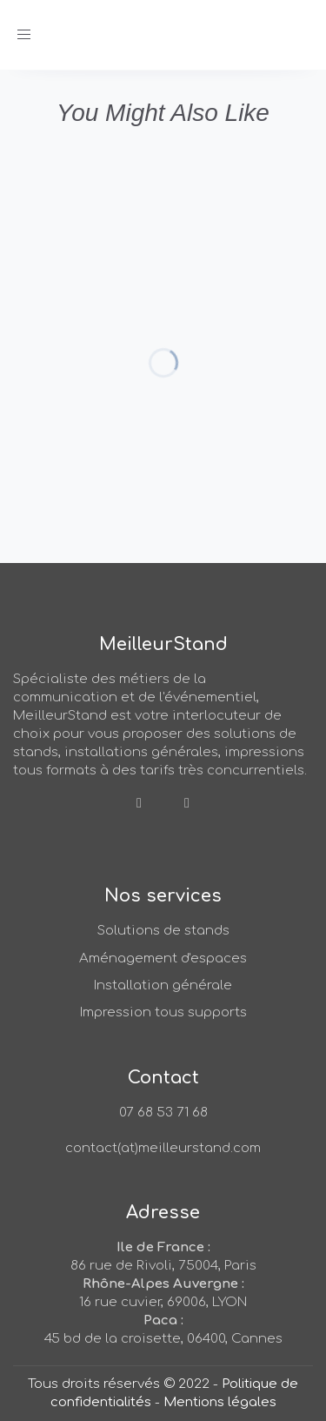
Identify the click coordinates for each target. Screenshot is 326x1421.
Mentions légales (219, 1402)
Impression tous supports (163, 1012)
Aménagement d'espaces (163, 958)
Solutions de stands (163, 930)
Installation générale (163, 985)
